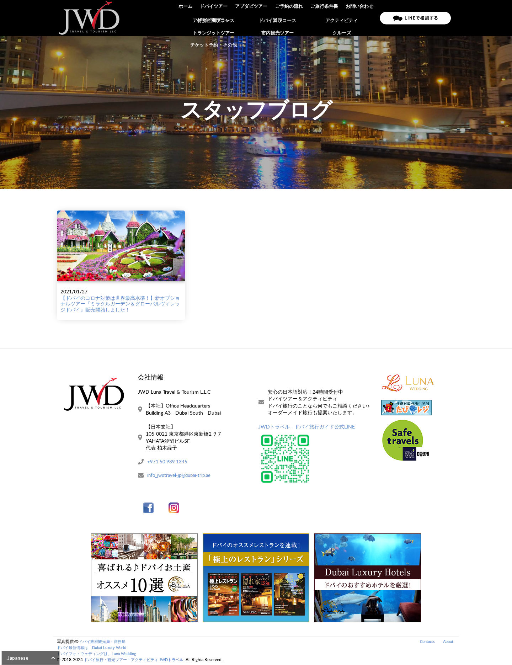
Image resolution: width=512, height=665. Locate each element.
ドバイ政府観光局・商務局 (104, 642)
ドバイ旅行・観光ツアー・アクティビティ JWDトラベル (138, 660)
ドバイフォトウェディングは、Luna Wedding (100, 654)
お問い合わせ (360, 18)
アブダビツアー (253, 18)
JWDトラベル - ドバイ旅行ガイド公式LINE (306, 426)
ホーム (188, 18)
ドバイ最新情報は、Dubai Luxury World (95, 648)
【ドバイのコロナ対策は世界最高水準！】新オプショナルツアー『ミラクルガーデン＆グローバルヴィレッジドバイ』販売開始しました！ (120, 303)
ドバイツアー (216, 18)
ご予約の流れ (290, 18)
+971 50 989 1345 (167, 461)
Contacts (425, 642)
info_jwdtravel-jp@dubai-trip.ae (181, 475)
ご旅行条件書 (325, 18)
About (447, 642)
